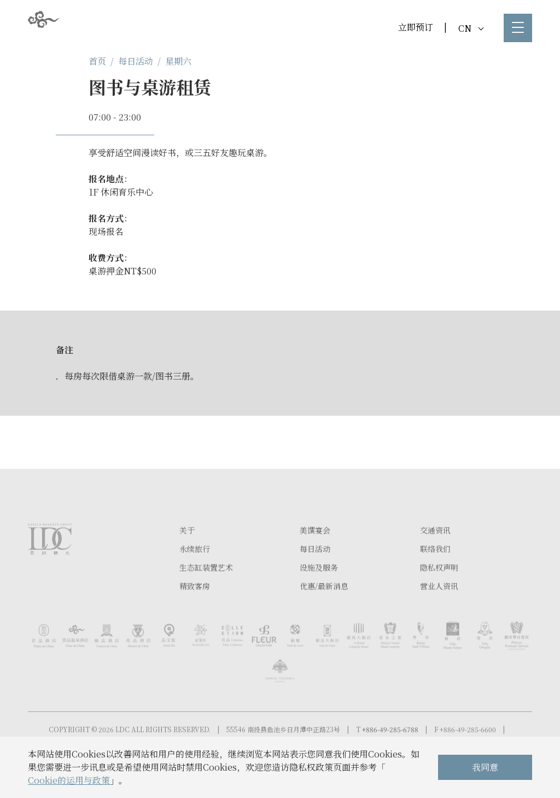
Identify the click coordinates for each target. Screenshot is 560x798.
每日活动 (135, 61)
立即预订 (415, 27)
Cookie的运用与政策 (69, 780)
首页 (97, 61)
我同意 (485, 767)
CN (470, 28)
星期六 (178, 61)
